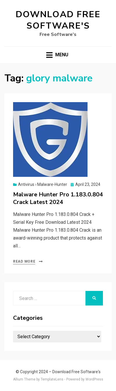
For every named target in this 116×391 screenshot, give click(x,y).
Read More (24, 261)
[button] (50, 139)
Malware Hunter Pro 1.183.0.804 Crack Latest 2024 (58, 198)
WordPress (94, 379)
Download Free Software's (58, 20)
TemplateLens (52, 379)
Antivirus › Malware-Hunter (42, 184)
